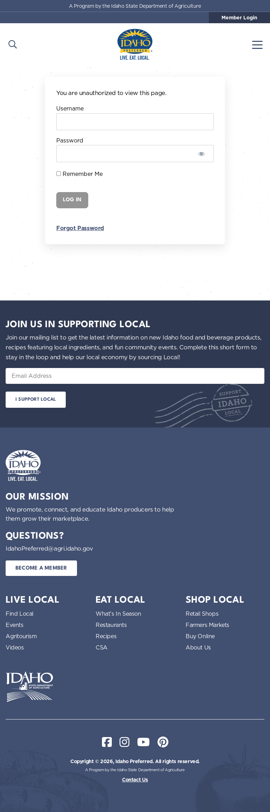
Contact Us (135, 779)
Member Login (239, 17)
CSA (102, 647)
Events (15, 624)
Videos (15, 647)
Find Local (19, 613)
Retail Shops (202, 613)
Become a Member (41, 568)
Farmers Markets (207, 624)
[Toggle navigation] (257, 44)
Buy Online (200, 636)
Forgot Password (80, 228)
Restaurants (111, 624)
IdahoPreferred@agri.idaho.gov (49, 548)
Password (69, 140)
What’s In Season (118, 613)
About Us (198, 647)
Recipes (106, 636)
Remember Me (79, 173)
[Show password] (201, 153)
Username (70, 108)
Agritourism (21, 636)
